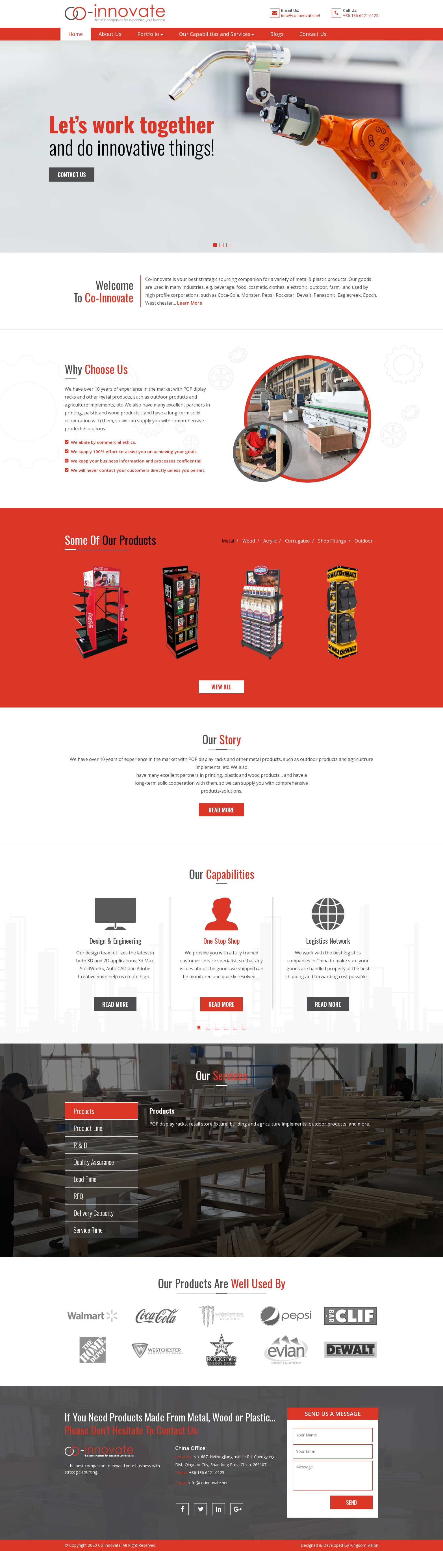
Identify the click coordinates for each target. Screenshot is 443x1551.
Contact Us (313, 34)
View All (221, 687)
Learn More (189, 303)
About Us (110, 34)
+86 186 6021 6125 (360, 15)
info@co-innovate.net (300, 15)
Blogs (277, 34)
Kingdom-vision (364, 1545)
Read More (221, 810)
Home (75, 34)
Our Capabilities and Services (214, 34)
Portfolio (148, 34)
